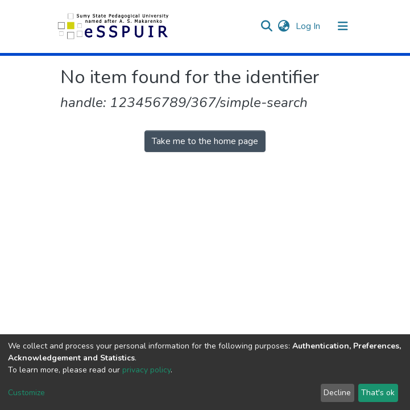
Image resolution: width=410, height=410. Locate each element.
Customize (26, 392)
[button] (284, 26)
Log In (309, 26)
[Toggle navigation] (343, 26)
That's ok (378, 392)
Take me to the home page (205, 141)
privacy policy (146, 369)
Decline (337, 392)
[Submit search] (267, 26)
